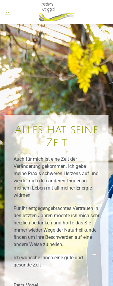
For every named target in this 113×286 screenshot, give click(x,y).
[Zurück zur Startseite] (57, 12)
